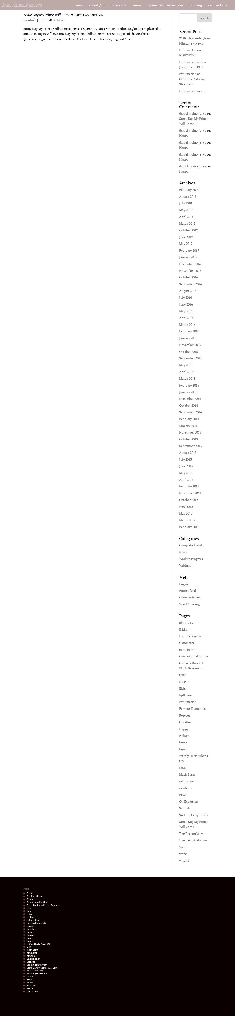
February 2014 (189, 419)
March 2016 (187, 324)
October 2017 (188, 230)
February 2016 (189, 331)
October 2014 (188, 405)
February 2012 (189, 527)
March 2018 (187, 223)
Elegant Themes (44, 1009)
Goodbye (185, 722)
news (137, 5)
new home (186, 781)
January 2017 (188, 257)
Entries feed (187, 590)
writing (196, 5)
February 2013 (189, 486)
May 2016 (185, 311)
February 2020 (189, 189)
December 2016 (190, 264)
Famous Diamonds (192, 708)
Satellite (185, 808)
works (117, 5)
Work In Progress (191, 559)
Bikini (183, 629)
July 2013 (185, 459)
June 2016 (186, 304)
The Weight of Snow (193, 840)
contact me (218, 5)
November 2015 (190, 344)
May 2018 (185, 210)
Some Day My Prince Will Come (43, 967)
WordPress (72, 1009)
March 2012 (187, 520)
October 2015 (188, 351)
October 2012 (188, 500)
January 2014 (188, 425)
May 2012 (185, 513)
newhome (186, 788)
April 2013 (186, 479)
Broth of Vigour (190, 636)
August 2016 (187, 291)
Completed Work (191, 545)
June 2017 (186, 237)
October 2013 (188, 439)
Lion (182, 767)
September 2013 (190, 446)
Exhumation (187, 702)
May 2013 (185, 473)
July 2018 (185, 203)
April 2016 (186, 318)
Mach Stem (187, 774)
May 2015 (185, 365)
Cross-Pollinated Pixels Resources (44, 905)
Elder (183, 688)
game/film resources (166, 5)
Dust (182, 681)
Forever (184, 715)
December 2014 (190, 398)
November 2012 (190, 493)
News (61, 20)
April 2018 (186, 216)
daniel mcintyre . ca (192, 113)
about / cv (97, 5)
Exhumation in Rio (192, 91)
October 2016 (188, 277)
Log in (183, 584)
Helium (184, 735)
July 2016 (185, 297)
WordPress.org (189, 604)
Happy (183, 135)
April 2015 (186, 372)
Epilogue (185, 695)
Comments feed (190, 597)
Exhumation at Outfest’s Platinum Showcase (192, 79)
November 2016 (190, 270)
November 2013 (190, 432)
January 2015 (188, 392)
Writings (185, 565)
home (77, 5)
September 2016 (190, 284)
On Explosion (188, 801)
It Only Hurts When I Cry (39, 943)
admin (32, 20)
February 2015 (189, 385)
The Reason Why (191, 833)
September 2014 (190, 412)
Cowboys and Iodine (193, 656)
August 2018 (187, 196)
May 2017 (185, 243)
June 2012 (186, 506)
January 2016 (188, 338)
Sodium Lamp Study (193, 815)
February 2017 (189, 250)
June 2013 (186, 466)
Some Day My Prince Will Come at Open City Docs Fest (63, 14)
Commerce (187, 642)
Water (183, 847)
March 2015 (187, 378)
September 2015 (190, 358)
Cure (182, 675)
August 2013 (187, 452)
